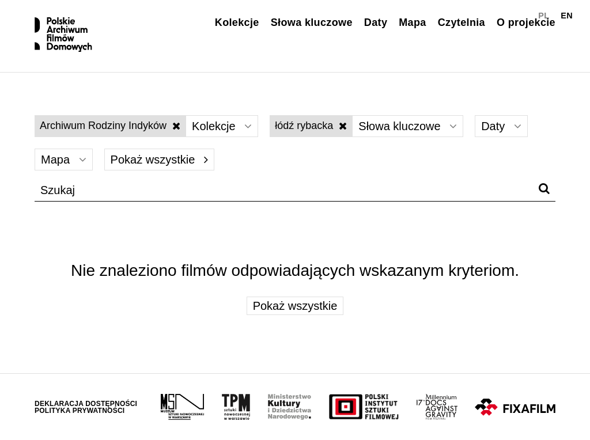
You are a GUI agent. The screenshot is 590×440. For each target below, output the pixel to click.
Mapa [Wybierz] (63, 159)
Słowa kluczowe (312, 22)
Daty (375, 22)
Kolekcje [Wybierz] (222, 126)
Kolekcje (237, 22)
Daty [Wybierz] (501, 126)
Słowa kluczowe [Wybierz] (407, 126)
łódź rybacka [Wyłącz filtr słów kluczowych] (311, 125)
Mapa (412, 22)
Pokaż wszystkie (159, 159)
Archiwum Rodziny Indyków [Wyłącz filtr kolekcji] (110, 125)
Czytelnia (461, 22)
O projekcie (526, 22)
